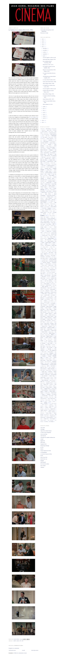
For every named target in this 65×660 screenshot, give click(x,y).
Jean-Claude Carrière (44, 258)
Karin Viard (50, 287)
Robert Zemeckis (51, 368)
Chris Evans (45, 175)
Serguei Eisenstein (52, 380)
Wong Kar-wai (52, 415)
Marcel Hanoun (48, 307)
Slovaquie (46, 385)
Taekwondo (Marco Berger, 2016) (49, 59)
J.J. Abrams (53, 244)
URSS (41, 403)
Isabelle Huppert (48, 242)
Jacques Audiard (45, 246)
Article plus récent (12, 650)
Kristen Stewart (53, 292)
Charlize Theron (48, 171)
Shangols (42, 460)
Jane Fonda (51, 252)
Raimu (54, 358)
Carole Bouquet (54, 164)
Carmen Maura (47, 164)
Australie (48, 148)
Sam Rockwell (44, 375)
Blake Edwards (47, 155)
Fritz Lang (53, 222)
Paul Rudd (42, 347)
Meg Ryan (53, 320)
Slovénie (50, 385)
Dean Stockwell (42, 196)
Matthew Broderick (48, 317)
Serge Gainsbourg (45, 380)
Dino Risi (53, 199)
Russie (55, 371)
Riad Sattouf (47, 363)
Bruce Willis (42, 161)
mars (44, 114)
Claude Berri (48, 182)
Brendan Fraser (48, 158)
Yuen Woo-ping (50, 420)
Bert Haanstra (52, 152)
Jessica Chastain (51, 268)
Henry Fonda (52, 236)
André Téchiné (50, 137)
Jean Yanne (53, 256)
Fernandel (54, 212)
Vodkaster (42, 467)
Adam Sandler (54, 128)
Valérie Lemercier (45, 404)
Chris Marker (51, 175)
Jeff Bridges (54, 263)
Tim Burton (54, 394)
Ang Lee (44, 140)
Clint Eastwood (51, 186)
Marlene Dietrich (48, 313)
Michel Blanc (49, 329)
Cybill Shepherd (52, 189)
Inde (45, 241)
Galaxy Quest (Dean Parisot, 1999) (49, 81)
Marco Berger (49, 309)
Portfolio (44, 356)
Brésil (53, 158)
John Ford (42, 273)
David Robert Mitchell (51, 195)
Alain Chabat (51, 131)
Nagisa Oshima (49, 336)
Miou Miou (42, 334)
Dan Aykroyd (42, 191)
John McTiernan (47, 275)
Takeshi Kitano (53, 392)
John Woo (48, 276)
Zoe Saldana (51, 421)
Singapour (51, 384)
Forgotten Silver (43, 444)
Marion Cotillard (50, 312)
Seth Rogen (48, 381)
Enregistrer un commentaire (14, 648)
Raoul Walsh (49, 360)
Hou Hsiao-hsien (48, 239)
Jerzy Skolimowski (53, 266)
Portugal (49, 356)
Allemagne (53, 135)
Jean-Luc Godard (53, 258)
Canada (41, 164)
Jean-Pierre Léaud (52, 261)
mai (44, 110)
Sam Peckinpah (53, 374)
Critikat (41, 439)
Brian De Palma (43, 159)
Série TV (42, 381)
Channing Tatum (48, 168)
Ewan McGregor (48, 209)
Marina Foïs (53, 310)
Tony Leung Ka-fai (51, 398)
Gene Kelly (42, 225)
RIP (48, 365)
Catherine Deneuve (51, 165)
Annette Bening (52, 142)
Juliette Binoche (43, 287)
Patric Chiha (42, 346)
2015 (43, 122)
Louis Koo (42, 303)
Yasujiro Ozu (46, 418)
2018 (43, 44)
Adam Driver (42, 128)
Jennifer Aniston (44, 265)
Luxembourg (42, 306)
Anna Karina (45, 141)
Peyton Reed (46, 353)
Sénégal (52, 378)
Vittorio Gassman (51, 411)
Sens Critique (43, 465)
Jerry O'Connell (46, 266)
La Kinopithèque (43, 452)
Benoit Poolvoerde (48, 151)
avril (44, 112)
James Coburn (54, 249)
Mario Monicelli (43, 312)
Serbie (55, 378)
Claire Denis (42, 182)
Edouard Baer (47, 203)
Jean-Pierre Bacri (45, 261)
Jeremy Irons (50, 265)
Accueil (23, 650)
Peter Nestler (50, 351)
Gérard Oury (48, 228)
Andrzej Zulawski (49, 138)
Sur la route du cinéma (44, 463)
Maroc (46, 314)
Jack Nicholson (47, 245)
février (44, 116)
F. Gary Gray (54, 209)
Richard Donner (53, 363)
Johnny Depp (42, 278)
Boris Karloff (49, 157)
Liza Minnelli (51, 300)
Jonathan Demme (44, 279)
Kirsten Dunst (47, 292)
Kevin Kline (42, 290)
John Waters (54, 275)
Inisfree (41, 449)
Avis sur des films (43, 434)
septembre (45, 54)
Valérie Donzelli (53, 403)
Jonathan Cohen (53, 278)
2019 (43, 42)
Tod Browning (44, 395)
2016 (43, 120)
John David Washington (51, 272)
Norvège (45, 341)
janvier (44, 118)
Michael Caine (47, 324)
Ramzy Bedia (42, 360)
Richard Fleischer (45, 364)
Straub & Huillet (52, 390)
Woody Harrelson (50, 417)
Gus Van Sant (54, 232)
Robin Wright (42, 370)
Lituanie (45, 300)
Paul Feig (53, 346)
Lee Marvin (53, 295)
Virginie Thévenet (43, 410)
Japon (45, 253)
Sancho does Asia (43, 458)
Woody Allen (42, 417)
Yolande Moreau (43, 420)
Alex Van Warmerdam (45, 134)
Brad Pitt (41, 158)
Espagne (49, 208)
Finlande (44, 213)
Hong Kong (51, 238)
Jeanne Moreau (48, 263)
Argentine (49, 144)
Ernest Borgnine (47, 206)
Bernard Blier (46, 152)
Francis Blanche (52, 215)
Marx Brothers (43, 316)
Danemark (54, 191)
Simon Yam (46, 384)
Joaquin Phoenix (52, 269)
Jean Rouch (48, 256)
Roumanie (50, 371)
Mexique (52, 323)
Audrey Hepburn (43, 148)
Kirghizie (51, 290)
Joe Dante (47, 270)
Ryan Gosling (44, 373)
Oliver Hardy (50, 341)
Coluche (46, 188)
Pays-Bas (49, 348)
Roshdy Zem (44, 371)
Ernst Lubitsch (53, 206)
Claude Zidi (44, 185)
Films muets (42, 442)
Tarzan (43, 394)
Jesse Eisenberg (44, 268)
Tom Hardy (46, 397)
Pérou (47, 350)
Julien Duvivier (45, 286)
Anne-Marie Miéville (44, 142)
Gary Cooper (42, 224)
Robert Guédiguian (52, 367)
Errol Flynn (44, 208)
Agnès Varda (49, 130)
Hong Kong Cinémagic (44, 445)
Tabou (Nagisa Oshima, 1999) (48, 83)
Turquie (50, 401)
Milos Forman (52, 333)
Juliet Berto (53, 286)
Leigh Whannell (43, 296)
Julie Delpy (54, 285)
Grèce (43, 231)
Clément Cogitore (43, 186)
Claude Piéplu (54, 184)
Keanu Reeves (46, 289)
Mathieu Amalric (50, 316)
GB (53, 224)
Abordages (42, 429)
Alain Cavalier (44, 131)
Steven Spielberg (45, 390)
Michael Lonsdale (51, 327)
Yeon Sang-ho (52, 418)
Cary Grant (43, 165)
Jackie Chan (54, 245)
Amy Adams (45, 137)
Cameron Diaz (53, 162)
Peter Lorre (44, 351)
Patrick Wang (48, 346)
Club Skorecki (43, 435)
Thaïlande (48, 394)
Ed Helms (50, 202)
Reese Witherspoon (48, 361)
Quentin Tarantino (48, 358)
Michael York (42, 329)
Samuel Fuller (42, 377)
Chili (45, 174)
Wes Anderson (46, 414)
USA (45, 403)
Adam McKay (48, 128)
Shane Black (53, 381)
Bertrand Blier (43, 154)
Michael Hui (44, 326)
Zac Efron (46, 421)
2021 (43, 39)
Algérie (43, 135)
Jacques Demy (52, 246)
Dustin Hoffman (43, 202)
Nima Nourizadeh (49, 340)
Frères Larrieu (53, 221)
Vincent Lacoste (48, 407)
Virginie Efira (52, 408)
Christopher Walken (51, 181)
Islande (54, 242)
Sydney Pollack (52, 391)
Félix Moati (49, 212)
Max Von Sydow (48, 320)
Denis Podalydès (49, 198)
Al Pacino (54, 130)
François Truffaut (43, 219)
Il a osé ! (42, 447)
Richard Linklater (53, 364)
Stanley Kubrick (49, 387)
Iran (55, 241)
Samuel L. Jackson (50, 377)
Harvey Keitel (51, 235)
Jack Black (42, 245)
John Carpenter (42, 272)
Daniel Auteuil (44, 192)
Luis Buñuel (51, 304)
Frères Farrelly (46, 221)
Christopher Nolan (43, 181)
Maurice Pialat (49, 319)
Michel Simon (53, 330)
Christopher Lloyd (43, 179)
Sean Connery (46, 378)
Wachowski (42, 413)
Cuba (48, 189)
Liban (52, 299)
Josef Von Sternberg (48, 280)
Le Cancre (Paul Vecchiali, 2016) (49, 79)
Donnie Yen (53, 201)
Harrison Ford (44, 235)
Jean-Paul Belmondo (52, 259)
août (44, 55)
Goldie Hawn (48, 229)
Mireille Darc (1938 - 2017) (48, 64)
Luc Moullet (53, 303)
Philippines (51, 353)
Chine (49, 174)
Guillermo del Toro (47, 232)
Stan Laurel (42, 387)
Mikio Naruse (46, 333)
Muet (52, 334)
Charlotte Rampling (48, 172)
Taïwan (41, 392)
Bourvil (53, 157)
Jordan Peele (51, 279)
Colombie (41, 188)
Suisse (46, 391)
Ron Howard (54, 370)
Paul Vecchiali (49, 347)
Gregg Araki (48, 231)
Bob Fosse (43, 157)
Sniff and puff (43, 462)
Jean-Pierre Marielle (46, 262)
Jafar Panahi (51, 248)
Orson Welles (49, 343)
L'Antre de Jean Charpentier (45, 432)
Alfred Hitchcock (53, 134)
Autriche (53, 148)
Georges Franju (53, 225)
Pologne (55, 354)
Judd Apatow (53, 283)
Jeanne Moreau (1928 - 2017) (48, 99)
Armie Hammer (49, 145)
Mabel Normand (49, 306)
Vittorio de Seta (52, 410)
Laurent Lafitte (46, 295)
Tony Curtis (51, 397)
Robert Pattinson (43, 368)
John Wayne (44, 276)
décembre (45, 48)
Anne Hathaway (52, 141)
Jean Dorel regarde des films (32, 6)
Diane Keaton (47, 199)
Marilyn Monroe (47, 310)
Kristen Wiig (44, 293)
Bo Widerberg (53, 155)
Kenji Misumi (52, 289)
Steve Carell (54, 388)
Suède (41, 391)
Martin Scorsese (52, 314)
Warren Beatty (48, 413)
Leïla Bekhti (50, 296)
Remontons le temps (44, 32)
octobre (44, 52)
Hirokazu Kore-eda (43, 238)
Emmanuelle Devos (43, 205)
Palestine (53, 344)
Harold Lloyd (53, 234)
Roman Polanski (48, 370)
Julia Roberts (42, 285)
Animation (50, 140)
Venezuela (51, 404)
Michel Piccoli (46, 330)
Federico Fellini (43, 212)
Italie (46, 244)
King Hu (47, 290)
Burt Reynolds (47, 162)
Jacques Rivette (43, 248)
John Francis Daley (50, 273)
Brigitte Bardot (52, 159)
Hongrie (41, 239)
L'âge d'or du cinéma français (46, 430)
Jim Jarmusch (46, 269)
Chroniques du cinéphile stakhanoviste (47, 437)
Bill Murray (50, 154)
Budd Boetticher (50, 161)
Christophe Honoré (50, 178)
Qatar (51, 357)
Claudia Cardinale (51, 185)
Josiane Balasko (46, 283)
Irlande (43, 242)
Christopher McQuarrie (51, 179)
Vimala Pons (51, 406)
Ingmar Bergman (50, 241)
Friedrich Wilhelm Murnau (45, 222)
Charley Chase (49, 169)
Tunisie (46, 401)
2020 (43, 41)
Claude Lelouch (47, 184)
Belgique (51, 149)
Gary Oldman (48, 224)
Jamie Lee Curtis (44, 252)
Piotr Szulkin (49, 354)
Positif (41, 455)
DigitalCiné (42, 440)
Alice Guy (47, 135)
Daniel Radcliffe (50, 192)
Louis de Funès (46, 302)
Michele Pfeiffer (44, 331)
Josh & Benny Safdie (49, 282)
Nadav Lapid (42, 336)
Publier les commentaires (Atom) (20, 653)
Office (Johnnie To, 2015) (47, 104)
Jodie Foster (42, 270)
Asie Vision (42, 427)
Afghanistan (43, 130)
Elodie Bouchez (52, 203)
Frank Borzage (50, 219)
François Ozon (43, 218)
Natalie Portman (48, 337)
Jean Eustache (47, 255)
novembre (45, 50)
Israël (41, 244)
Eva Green (42, 209)
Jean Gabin (53, 255)
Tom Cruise (51, 395)
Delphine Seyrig (50, 196)
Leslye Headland (47, 299)
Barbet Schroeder (43, 149)
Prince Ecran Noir (43, 457)
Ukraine (54, 401)
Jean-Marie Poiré (45, 259)
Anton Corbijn (42, 144)
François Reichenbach (51, 218)
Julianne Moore (48, 285)
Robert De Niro (43, 367)
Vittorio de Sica (43, 411)
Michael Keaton (43, 327)
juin (44, 108)
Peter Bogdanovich (53, 350)
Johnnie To (53, 276)
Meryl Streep (46, 323)
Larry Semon (50, 293)
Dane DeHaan (48, 191)
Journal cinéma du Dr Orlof (45, 450)
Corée (50, 188)
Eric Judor (51, 205)
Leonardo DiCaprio (49, 297)
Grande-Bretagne (53, 229)
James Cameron (47, 249)
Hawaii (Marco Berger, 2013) (48, 93)
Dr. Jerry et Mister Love (33, 117)
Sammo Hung (51, 375)
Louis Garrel (53, 302)
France (42, 215)
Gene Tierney (47, 225)
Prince (47, 357)
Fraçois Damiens (52, 213)
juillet (44, 106)
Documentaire (43, 201)
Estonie (54, 208)
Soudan (54, 385)
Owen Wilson (47, 344)
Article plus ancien (34, 650)
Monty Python (47, 334)
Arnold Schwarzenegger (50, 147)
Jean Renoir (42, 256)
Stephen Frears (47, 388)
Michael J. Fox (52, 326)
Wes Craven (52, 414)
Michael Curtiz (53, 324)
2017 (43, 46)
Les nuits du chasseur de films (46, 454)
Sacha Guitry (47, 374)
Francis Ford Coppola (44, 217)
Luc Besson (47, 303)
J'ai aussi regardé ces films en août (49, 57)
